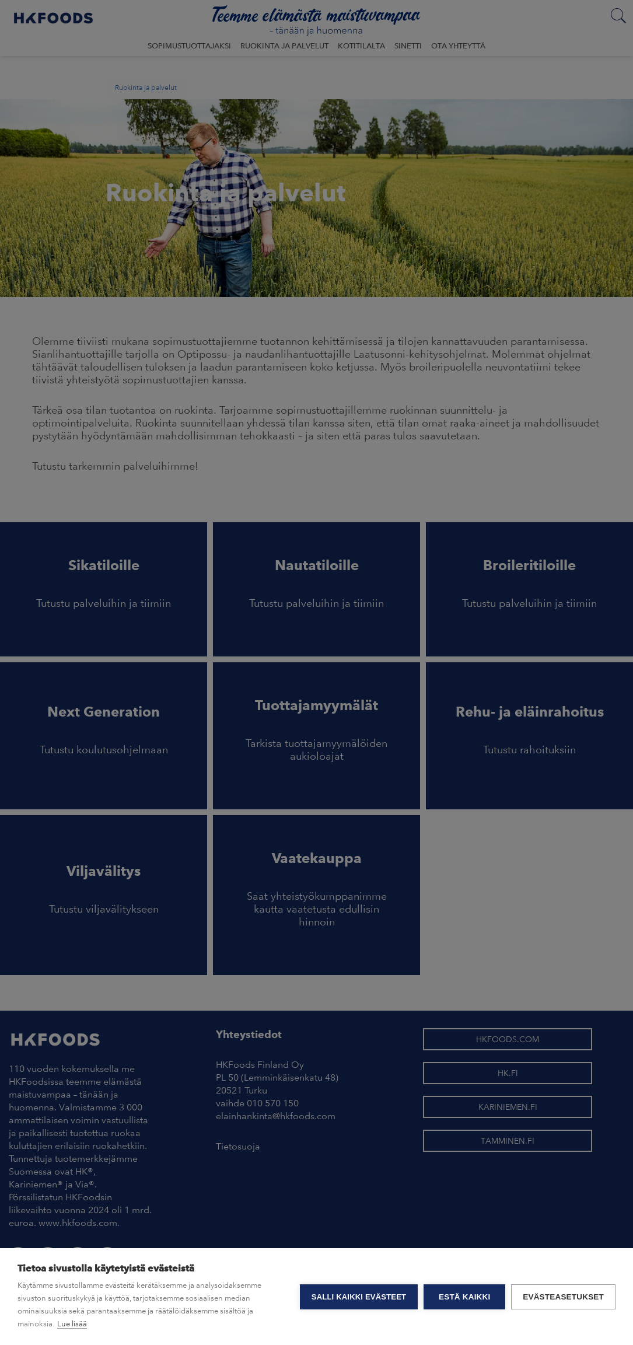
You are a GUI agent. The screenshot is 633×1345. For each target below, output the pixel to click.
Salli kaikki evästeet (359, 1296)
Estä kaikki (464, 1296)
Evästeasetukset (563, 1296)
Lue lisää (72, 1323)
